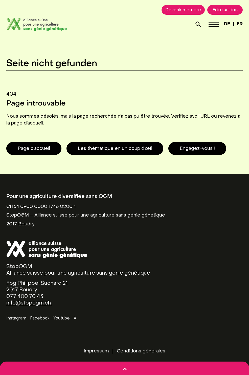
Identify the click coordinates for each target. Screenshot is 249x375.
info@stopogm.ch (29, 303)
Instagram (16, 318)
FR (240, 24)
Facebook (40, 318)
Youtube (61, 318)
